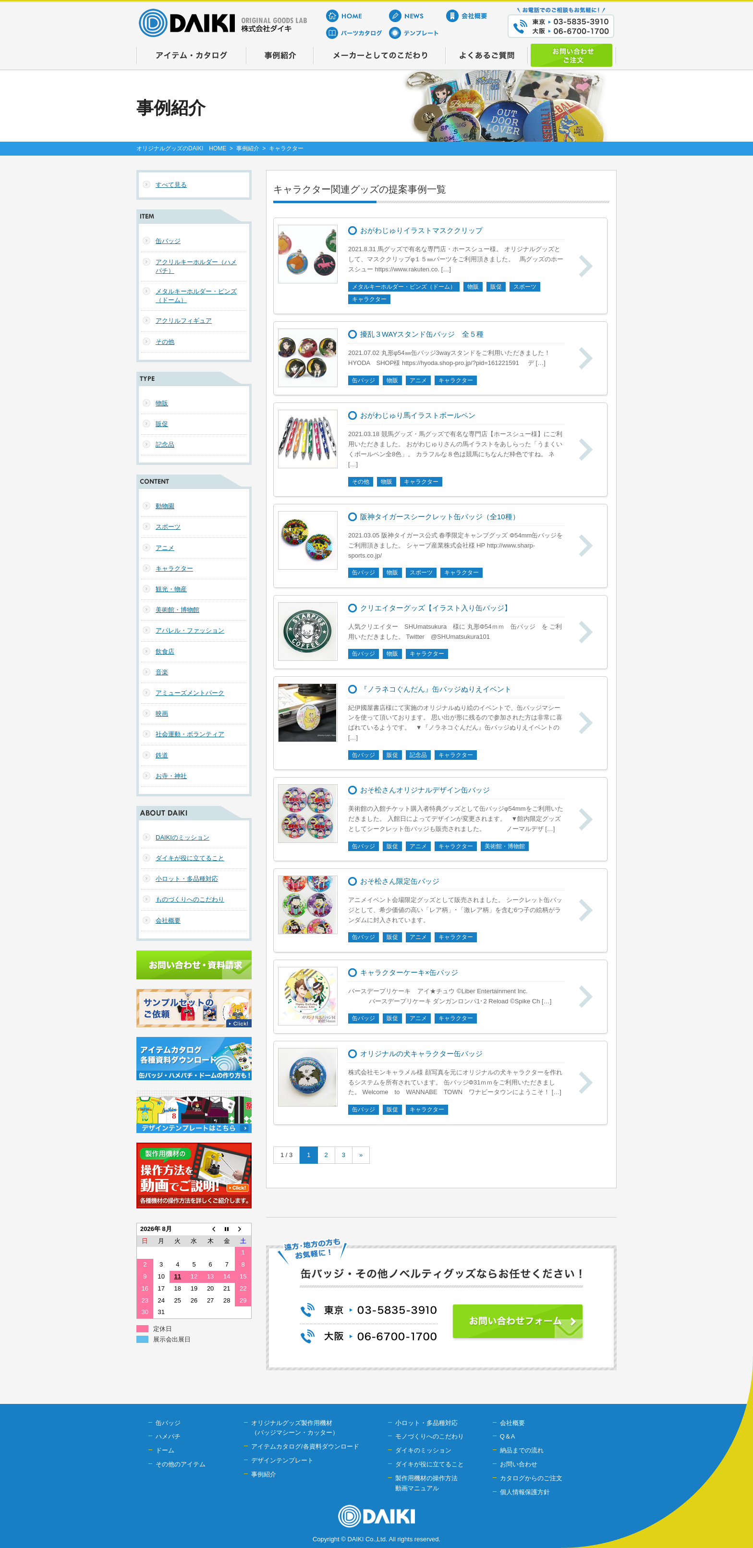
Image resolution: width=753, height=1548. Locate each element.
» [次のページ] (361, 1154)
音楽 (162, 672)
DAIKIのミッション (182, 837)
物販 (162, 403)
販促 (162, 423)
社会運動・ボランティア (190, 734)
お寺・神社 (171, 776)
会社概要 (168, 920)
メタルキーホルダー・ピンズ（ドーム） (196, 296)
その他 (165, 341)
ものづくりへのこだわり (190, 899)
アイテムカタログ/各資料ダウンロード (305, 1446)
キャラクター (174, 568)
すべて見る (171, 184)
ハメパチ (168, 1436)
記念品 (165, 444)
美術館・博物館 (177, 609)
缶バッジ (168, 240)
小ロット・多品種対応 (187, 878)
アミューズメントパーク (190, 692)
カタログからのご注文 (531, 1478)
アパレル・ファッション (190, 630)
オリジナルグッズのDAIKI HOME (181, 148)
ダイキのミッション (423, 1450)
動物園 (165, 506)
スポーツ (168, 526)
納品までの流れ (522, 1450)
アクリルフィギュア (184, 320)
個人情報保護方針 (525, 1492)
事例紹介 (247, 148)
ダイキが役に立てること (190, 858)
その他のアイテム (181, 1464)
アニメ (165, 547)
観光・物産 (171, 589)
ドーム (165, 1450)
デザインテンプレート (282, 1460)
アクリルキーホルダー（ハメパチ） (196, 266)
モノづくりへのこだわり (429, 1436)
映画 (162, 713)
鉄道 (162, 755)
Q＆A (507, 1436)
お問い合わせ (518, 1464)
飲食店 (165, 651)
